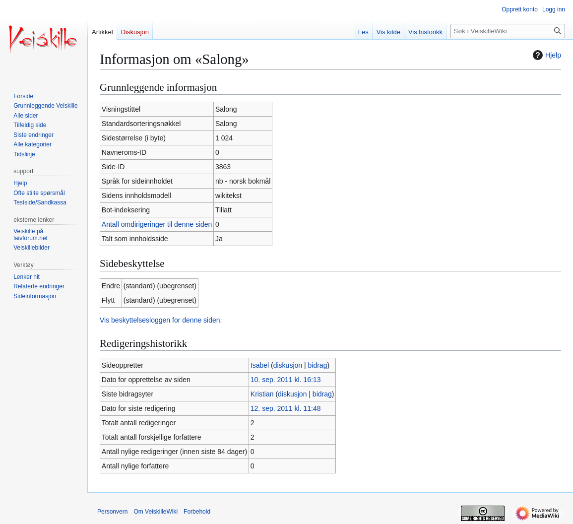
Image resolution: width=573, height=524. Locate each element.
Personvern (112, 511)
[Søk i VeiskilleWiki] (507, 31)
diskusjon (287, 365)
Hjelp (545, 55)
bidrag (317, 365)
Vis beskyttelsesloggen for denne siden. (161, 320)
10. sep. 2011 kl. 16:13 (286, 380)
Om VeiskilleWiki (155, 511)
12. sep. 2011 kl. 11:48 (286, 408)
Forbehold (197, 511)
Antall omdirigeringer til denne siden (157, 224)
